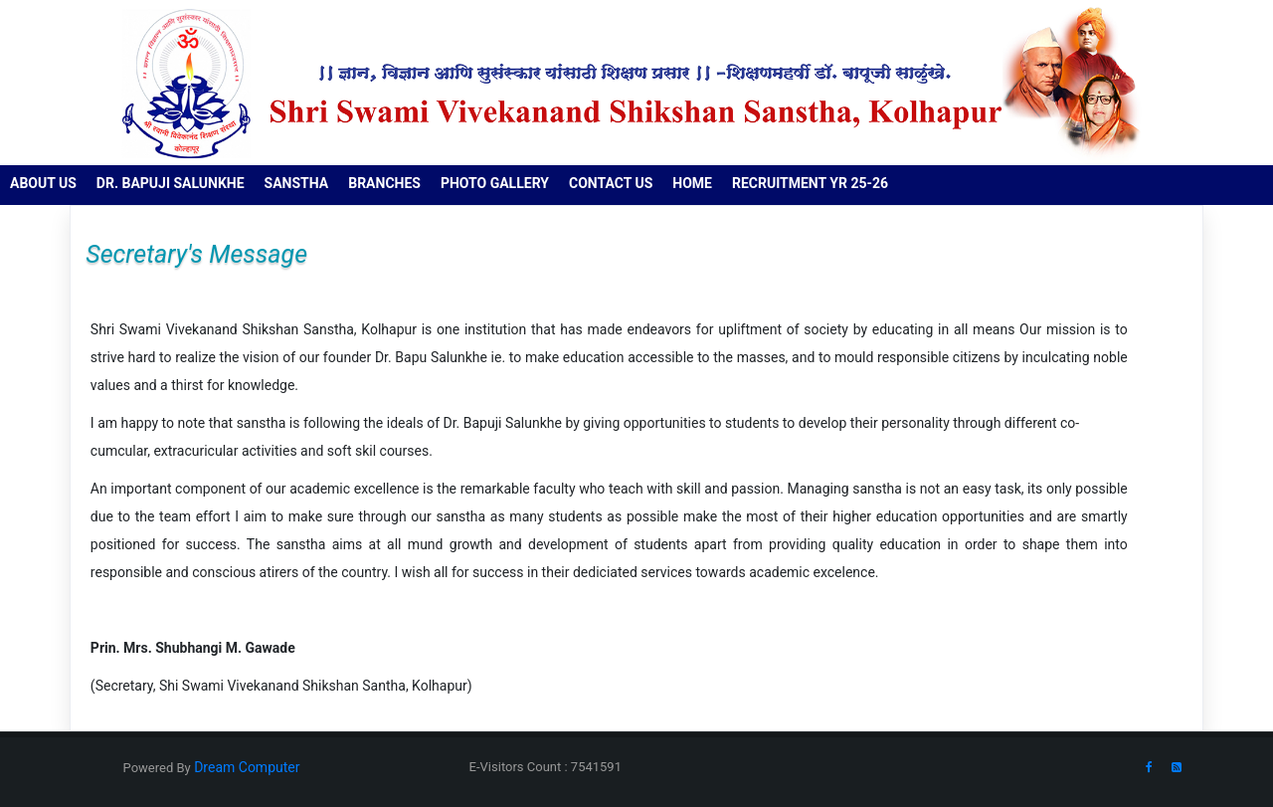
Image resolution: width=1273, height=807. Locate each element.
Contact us (610, 183)
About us (43, 183)
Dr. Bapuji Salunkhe (170, 183)
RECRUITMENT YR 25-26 (810, 183)
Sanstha (297, 183)
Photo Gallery (495, 183)
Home (692, 183)
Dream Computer (245, 767)
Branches (384, 183)
